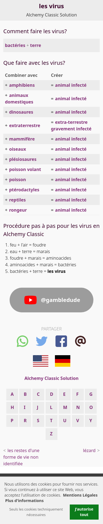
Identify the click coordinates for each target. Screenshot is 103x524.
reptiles (17, 200)
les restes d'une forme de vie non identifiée (21, 457)
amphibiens (22, 85)
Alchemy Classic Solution (51, 15)
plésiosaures (23, 159)
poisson (17, 179)
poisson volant (25, 169)
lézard (89, 450)
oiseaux (17, 149)
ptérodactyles (24, 190)
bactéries (15, 45)
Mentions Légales (80, 495)
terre (35, 45)
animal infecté (71, 85)
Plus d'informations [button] (24, 500)
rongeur (18, 210)
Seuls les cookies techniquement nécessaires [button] (36, 512)
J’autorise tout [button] (84, 511)
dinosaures (21, 112)
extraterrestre (24, 125)
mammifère (22, 139)
